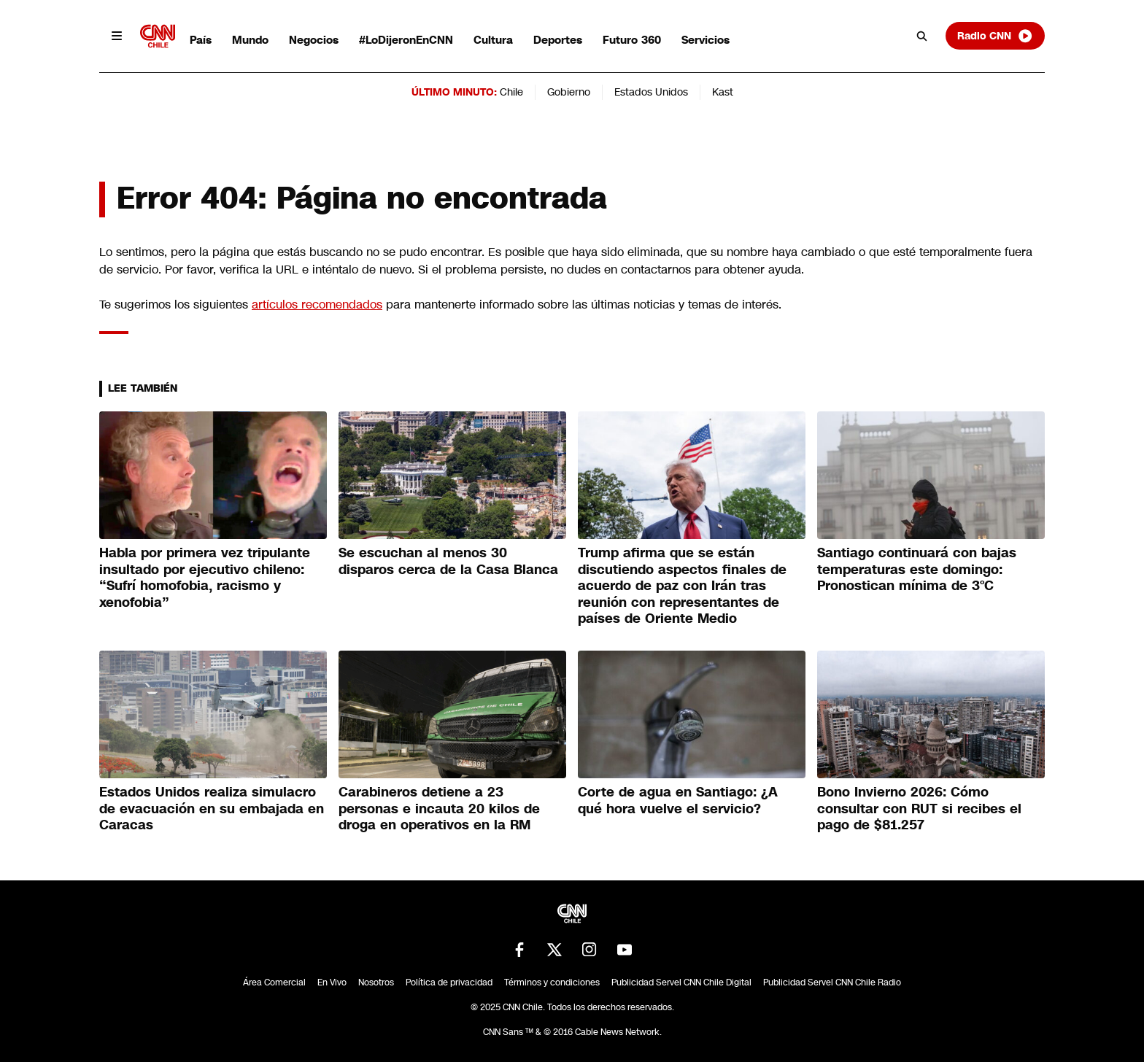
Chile (511, 92)
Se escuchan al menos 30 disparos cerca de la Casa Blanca (448, 561)
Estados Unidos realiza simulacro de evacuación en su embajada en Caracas (211, 808)
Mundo (250, 39)
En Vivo (332, 982)
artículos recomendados (317, 304)
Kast (722, 92)
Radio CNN (995, 36)
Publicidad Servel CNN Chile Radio (832, 982)
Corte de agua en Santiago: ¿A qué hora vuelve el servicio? (678, 800)
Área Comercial (274, 982)
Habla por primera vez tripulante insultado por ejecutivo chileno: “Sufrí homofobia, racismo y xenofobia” (204, 577)
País (201, 39)
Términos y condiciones (552, 982)
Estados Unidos (651, 92)
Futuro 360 (632, 39)
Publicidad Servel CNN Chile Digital (681, 982)
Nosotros (376, 982)
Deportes (557, 39)
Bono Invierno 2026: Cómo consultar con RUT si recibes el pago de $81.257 (919, 808)
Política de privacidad (449, 982)
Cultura (493, 39)
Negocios (314, 39)
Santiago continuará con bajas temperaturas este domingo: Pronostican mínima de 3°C (916, 569)
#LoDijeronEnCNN (406, 39)
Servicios (705, 39)
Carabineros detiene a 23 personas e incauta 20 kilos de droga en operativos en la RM (439, 808)
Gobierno (568, 92)
